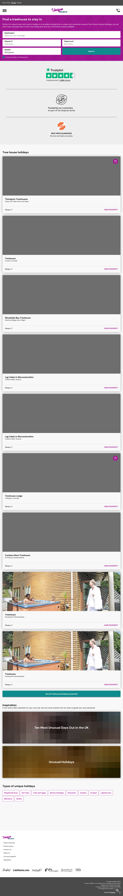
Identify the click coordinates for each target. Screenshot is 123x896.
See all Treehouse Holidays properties (62, 694)
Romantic (72, 793)
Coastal (93, 793)
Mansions (8, 799)
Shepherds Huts (11, 793)
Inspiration (7, 860)
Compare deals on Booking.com (17, 57)
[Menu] (5, 10)
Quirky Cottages (57, 793)
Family (19, 799)
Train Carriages (39, 793)
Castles (83, 793)
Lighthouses (106, 793)
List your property (10, 856)
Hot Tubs (25, 793)
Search (91, 51)
